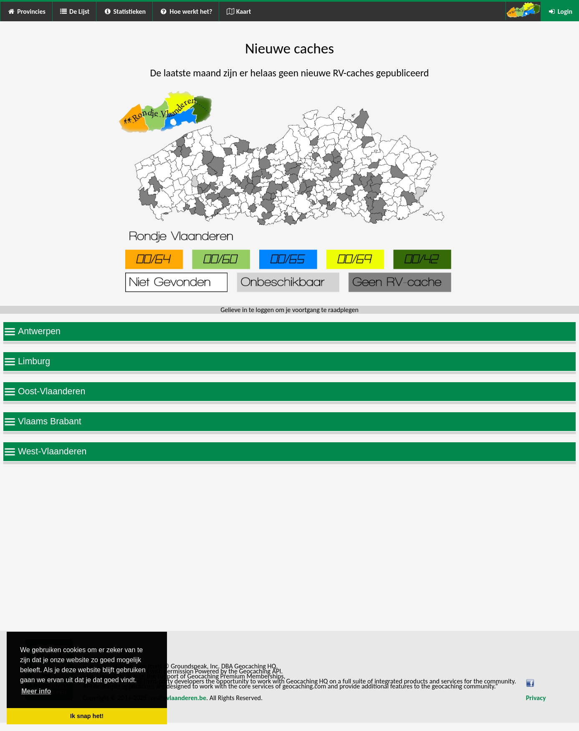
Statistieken (124, 11)
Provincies (26, 11)
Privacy (536, 698)
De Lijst (74, 11)
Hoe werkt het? (185, 11)
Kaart (238, 11)
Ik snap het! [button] (87, 716)
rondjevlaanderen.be (177, 698)
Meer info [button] (36, 691)
